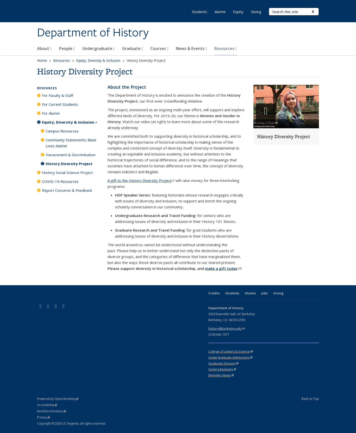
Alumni (220, 11)
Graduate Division (223, 363)
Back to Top (310, 398)
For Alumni (51, 113)
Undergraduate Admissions (230, 357)
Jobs (264, 293)
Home (42, 60)
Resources (225, 48)
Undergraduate (98, 48)
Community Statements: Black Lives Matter (71, 142)
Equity (238, 11)
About (44, 48)
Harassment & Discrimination (70, 154)
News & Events (191, 48)
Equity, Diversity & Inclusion (98, 60)
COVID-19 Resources (60, 181)
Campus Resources (62, 131)
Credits (214, 293)
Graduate (132, 48)
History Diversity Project (69, 163)
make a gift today (223, 268)
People (67, 48)
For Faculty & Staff (57, 95)
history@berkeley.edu (226, 328)
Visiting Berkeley (222, 369)
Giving (256, 11)
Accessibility (47, 405)
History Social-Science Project (67, 172)
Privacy (43, 417)
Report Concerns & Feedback (67, 190)
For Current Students (60, 104)
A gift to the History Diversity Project (141, 180)
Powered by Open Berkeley (57, 399)
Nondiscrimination (51, 411)
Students (199, 11)
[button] (286, 115)
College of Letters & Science (230, 351)
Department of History (93, 32)
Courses (159, 48)
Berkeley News (221, 375)
